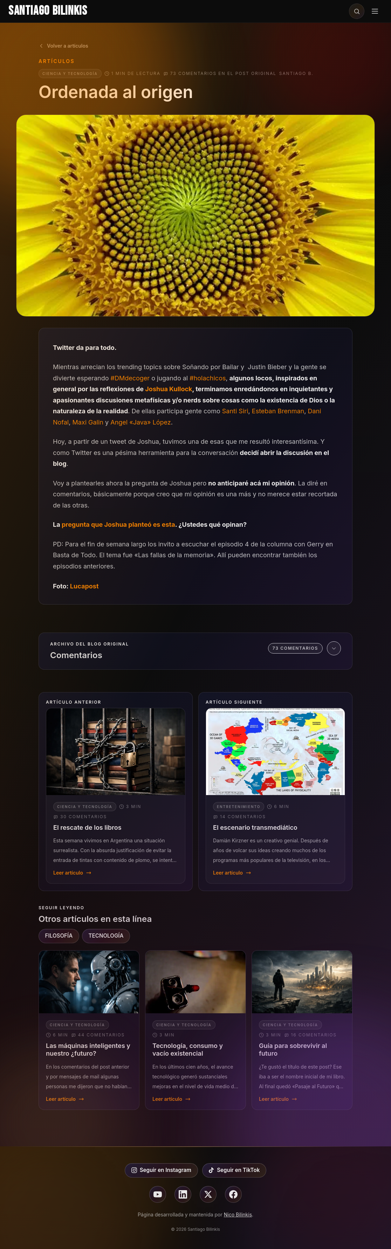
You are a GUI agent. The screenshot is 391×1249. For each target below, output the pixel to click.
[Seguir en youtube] (157, 1194)
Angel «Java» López (140, 422)
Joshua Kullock (168, 389)
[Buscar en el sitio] (356, 11)
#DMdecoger (130, 378)
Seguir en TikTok (234, 1170)
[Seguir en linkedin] (182, 1194)
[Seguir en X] (208, 1194)
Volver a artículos (63, 46)
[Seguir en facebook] (233, 1194)
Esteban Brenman (278, 411)
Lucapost (84, 586)
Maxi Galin (87, 422)
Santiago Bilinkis (48, 11)
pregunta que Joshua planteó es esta (118, 524)
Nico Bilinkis (238, 1214)
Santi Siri (235, 411)
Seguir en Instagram (161, 1170)
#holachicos (208, 378)
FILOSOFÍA (59, 935)
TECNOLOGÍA (105, 935)
